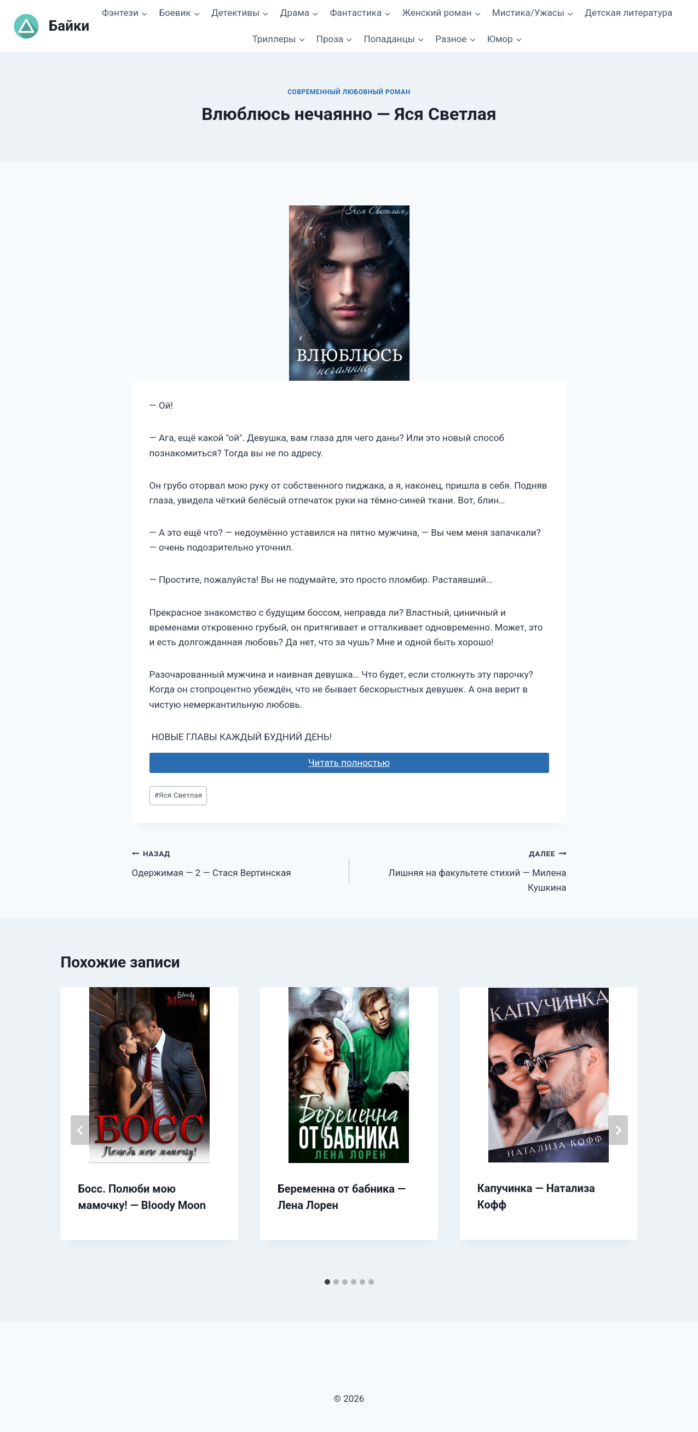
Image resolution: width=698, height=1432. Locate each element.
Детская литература (628, 12)
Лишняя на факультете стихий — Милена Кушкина (463, 869)
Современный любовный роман (349, 92)
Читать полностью (349, 762)
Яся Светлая (178, 795)
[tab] (327, 1282)
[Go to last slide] (80, 1130)
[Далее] (618, 1130)
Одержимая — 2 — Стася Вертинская (236, 862)
